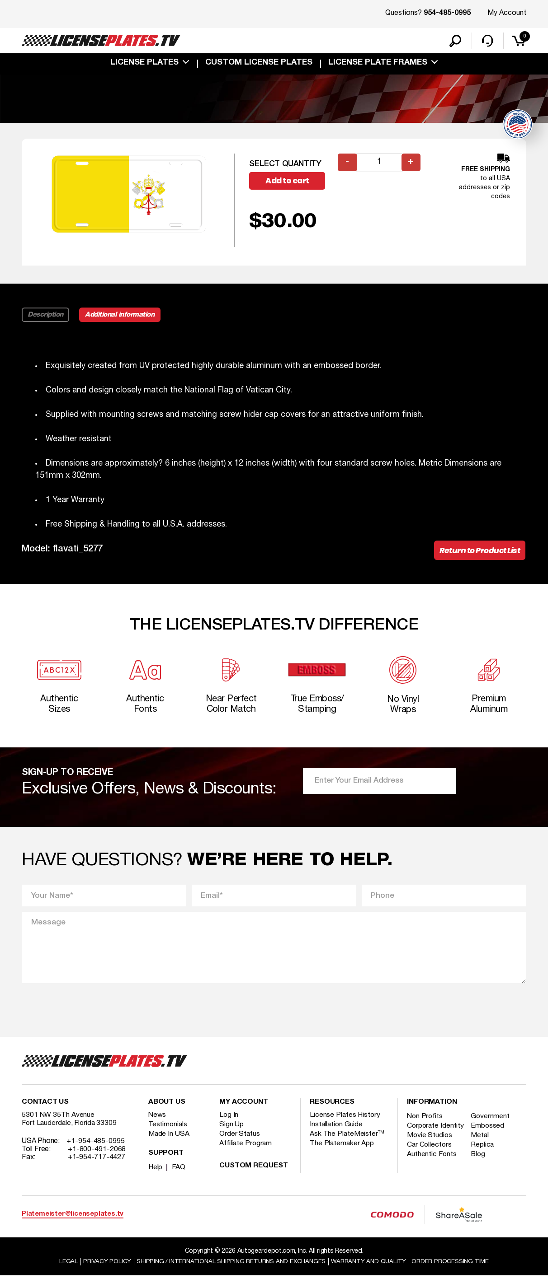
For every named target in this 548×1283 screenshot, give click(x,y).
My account (243, 1109)
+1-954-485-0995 (95, 1148)
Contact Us (45, 1109)
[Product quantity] (379, 164)
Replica (484, 1160)
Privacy (101, 1269)
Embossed (489, 1132)
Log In (229, 1122)
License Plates (144, 64)
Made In (169, 1141)
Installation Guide (337, 1131)
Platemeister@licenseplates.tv (72, 1221)
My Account (506, 13)
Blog (479, 1169)
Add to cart (290, 182)
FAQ (179, 1174)
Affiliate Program (246, 1150)
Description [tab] (46, 316)
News (157, 1122)
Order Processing (455, 1269)
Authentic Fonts (432, 1169)
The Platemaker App (342, 1150)
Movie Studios (430, 1150)
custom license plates (258, 64)
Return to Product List (477, 552)
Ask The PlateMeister (347, 1141)
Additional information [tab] (122, 316)
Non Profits (425, 1123)
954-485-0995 (447, 13)
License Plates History (346, 1122)
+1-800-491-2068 (97, 1156)
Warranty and (372, 1269)
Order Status (239, 1141)
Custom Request (253, 1172)
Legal (62, 1269)
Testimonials (168, 1131)
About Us (166, 1109)
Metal (481, 1150)
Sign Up (231, 1131)
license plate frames (377, 64)
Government (491, 1123)
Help (155, 1174)
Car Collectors (430, 1160)
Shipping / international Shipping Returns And (229, 1269)
